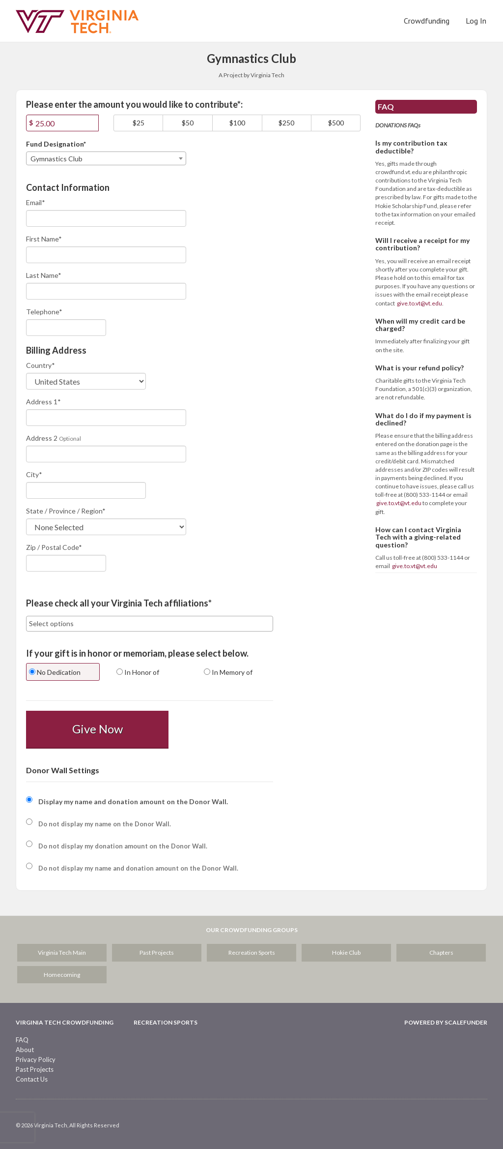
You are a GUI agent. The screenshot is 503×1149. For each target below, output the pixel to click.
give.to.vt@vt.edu (419, 303)
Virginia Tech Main (62, 952)
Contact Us (32, 1079)
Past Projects (157, 952)
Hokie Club (346, 952)
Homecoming (62, 974)
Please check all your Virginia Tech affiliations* (119, 603)
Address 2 (41, 438)
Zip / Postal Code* (54, 547)
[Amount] (62, 123)
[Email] (106, 218)
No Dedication (55, 672)
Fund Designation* (56, 144)
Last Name (43, 275)
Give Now (97, 729)
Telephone (44, 311)
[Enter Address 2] (106, 454)
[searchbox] (149, 624)
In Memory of (228, 672)
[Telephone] (66, 327)
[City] (86, 490)
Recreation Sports (251, 952)
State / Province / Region (66, 511)
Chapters (441, 952)
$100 (237, 123)
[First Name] (106, 254)
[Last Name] (106, 291)
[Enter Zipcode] (66, 563)
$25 (138, 123)
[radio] (62, 673)
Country (40, 365)
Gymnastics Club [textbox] (56, 158)
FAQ (22, 1040)
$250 (286, 123)
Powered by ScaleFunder (445, 1022)
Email (35, 202)
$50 (188, 123)
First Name (44, 239)
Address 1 (43, 401)
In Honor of (137, 672)
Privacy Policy (36, 1059)
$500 (336, 123)
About (25, 1050)
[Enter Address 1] (106, 417)
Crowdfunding (426, 21)
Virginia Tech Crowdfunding (64, 1022)
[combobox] (106, 158)
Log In (476, 21)
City (34, 474)
